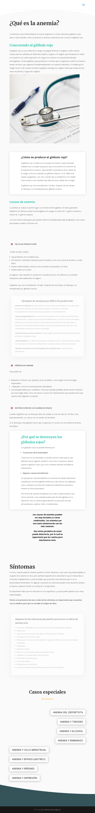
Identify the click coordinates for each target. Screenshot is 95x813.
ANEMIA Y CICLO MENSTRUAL (29, 749)
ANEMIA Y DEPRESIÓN (24, 778)
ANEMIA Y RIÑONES (23, 768)
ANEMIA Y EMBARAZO (70, 740)
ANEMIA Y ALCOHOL (71, 731)
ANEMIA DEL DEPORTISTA (68, 712)
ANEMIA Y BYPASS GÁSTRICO (28, 759)
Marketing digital (52, 809)
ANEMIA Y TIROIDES (71, 721)
